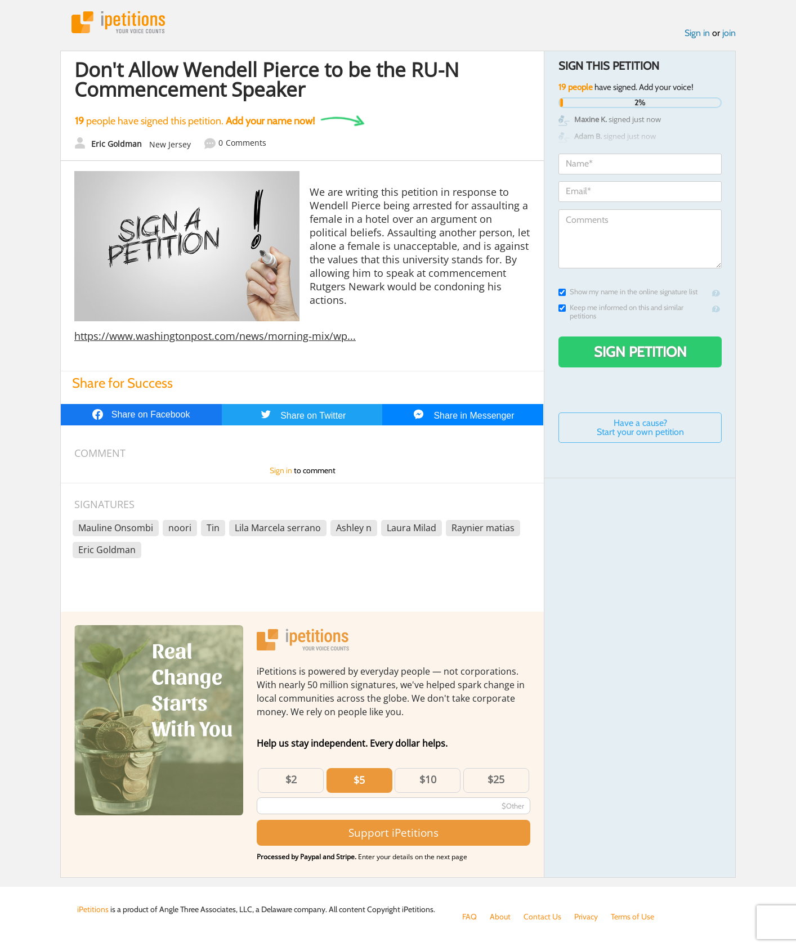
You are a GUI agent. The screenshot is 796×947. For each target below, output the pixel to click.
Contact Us (542, 917)
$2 (291, 779)
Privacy (586, 917)
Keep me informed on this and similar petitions (620, 311)
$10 (427, 779)
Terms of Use (632, 917)
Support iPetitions (393, 832)
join (729, 33)
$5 (359, 780)
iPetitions (118, 22)
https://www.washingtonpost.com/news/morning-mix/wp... (215, 336)
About (500, 917)
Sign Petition (640, 351)
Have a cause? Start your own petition (640, 427)
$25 (496, 779)
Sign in (697, 33)
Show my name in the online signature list (627, 292)
